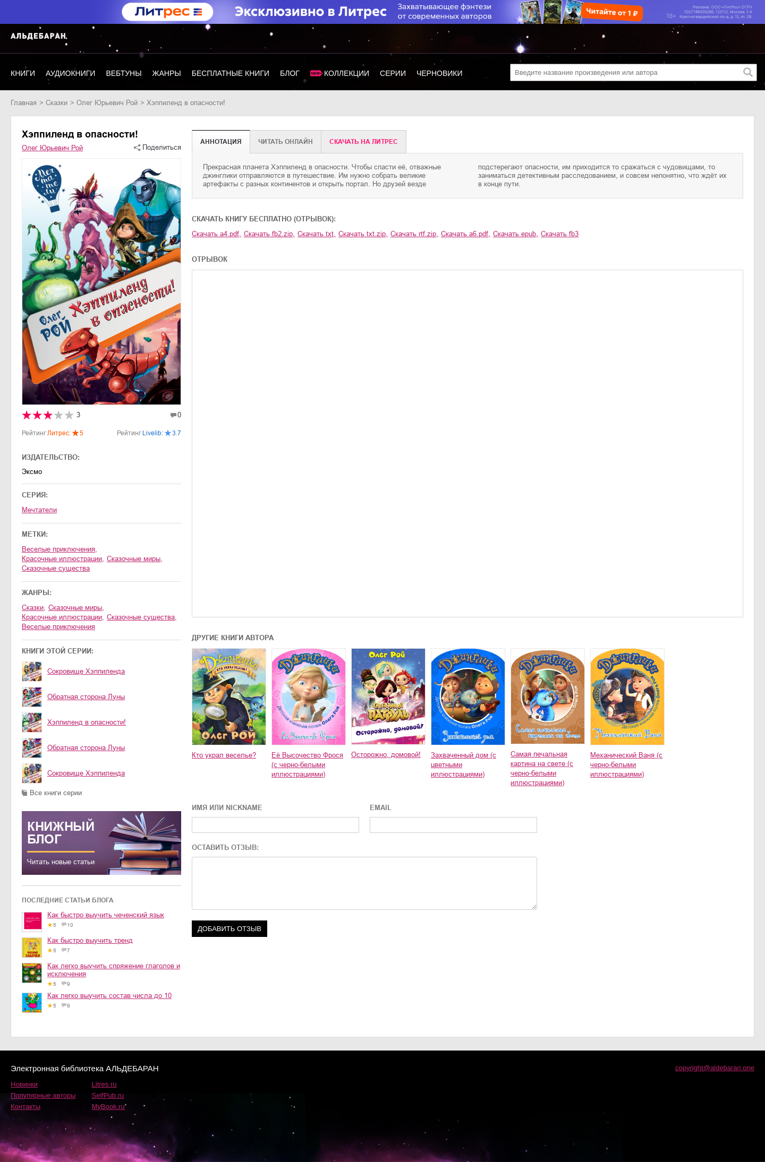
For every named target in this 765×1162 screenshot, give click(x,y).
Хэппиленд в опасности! (86, 722)
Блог (290, 73)
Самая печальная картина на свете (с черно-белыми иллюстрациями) (542, 768)
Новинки (24, 1084)
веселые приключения (58, 627)
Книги (23, 73)
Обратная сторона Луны (86, 697)
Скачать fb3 (560, 234)
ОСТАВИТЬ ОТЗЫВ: (225, 847)
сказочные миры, (135, 559)
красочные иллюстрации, (63, 559)
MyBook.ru (108, 1107)
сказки (56, 103)
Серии (393, 73)
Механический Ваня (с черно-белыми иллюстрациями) (626, 764)
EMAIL (381, 808)
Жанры (166, 73)
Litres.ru (104, 1084)
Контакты (25, 1107)
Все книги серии (56, 793)
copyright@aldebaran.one (714, 1068)
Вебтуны (123, 73)
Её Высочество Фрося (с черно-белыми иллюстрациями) (307, 764)
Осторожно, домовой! (386, 755)
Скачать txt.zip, (363, 234)
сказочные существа (56, 568)
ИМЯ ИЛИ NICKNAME (227, 808)
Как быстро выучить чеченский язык (105, 915)
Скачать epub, (515, 234)
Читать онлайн (285, 141)
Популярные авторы (43, 1095)
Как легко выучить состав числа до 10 (109, 996)
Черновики (439, 73)
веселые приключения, (59, 549)
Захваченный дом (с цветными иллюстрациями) (463, 764)
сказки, (34, 608)
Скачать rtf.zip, (414, 234)
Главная (24, 103)
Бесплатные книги (230, 73)
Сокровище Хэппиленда (86, 671)
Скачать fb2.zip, (269, 234)
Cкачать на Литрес (363, 141)
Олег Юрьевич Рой (107, 103)
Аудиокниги (70, 73)
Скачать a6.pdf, (465, 234)
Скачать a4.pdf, (216, 234)
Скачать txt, (317, 234)
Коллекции (346, 73)
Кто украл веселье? (224, 755)
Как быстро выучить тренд (90, 940)
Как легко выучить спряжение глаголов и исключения (113, 970)
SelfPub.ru (108, 1095)
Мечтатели (39, 510)
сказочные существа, (142, 617)
